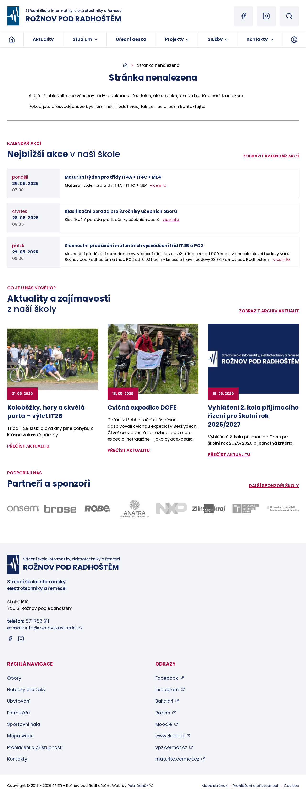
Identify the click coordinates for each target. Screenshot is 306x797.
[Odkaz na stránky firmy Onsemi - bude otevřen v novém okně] (23, 508)
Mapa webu (20, 736)
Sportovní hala (23, 724)
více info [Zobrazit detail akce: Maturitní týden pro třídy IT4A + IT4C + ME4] (158, 185)
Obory (14, 678)
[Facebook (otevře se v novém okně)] (243, 16)
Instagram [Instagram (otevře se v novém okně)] (167, 689)
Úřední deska (131, 39)
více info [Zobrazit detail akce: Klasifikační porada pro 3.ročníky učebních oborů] (171, 219)
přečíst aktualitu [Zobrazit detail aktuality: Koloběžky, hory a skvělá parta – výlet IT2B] (28, 446)
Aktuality (43, 39)
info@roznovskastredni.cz (53, 628)
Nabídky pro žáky (26, 689)
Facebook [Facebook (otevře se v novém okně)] (166, 678)
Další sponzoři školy (274, 485)
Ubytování (18, 701)
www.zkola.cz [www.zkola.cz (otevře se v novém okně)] (170, 736)
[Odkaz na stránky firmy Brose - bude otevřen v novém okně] (60, 509)
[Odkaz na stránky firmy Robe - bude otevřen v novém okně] (97, 509)
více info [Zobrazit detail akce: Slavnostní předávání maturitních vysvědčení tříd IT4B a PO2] (281, 259)
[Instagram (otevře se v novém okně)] (266, 16)
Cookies (291, 785)
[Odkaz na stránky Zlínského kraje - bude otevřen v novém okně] (208, 508)
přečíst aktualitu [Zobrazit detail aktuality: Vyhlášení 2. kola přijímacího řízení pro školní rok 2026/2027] (229, 454)
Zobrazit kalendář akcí (271, 156)
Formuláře (18, 713)
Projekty (174, 39)
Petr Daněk (137, 785)
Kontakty (257, 39)
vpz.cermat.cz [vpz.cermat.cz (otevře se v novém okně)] (171, 747)
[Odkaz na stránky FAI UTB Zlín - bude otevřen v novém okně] (283, 509)
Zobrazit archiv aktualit (269, 311)
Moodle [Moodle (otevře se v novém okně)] (163, 724)
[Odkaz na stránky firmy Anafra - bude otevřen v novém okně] (134, 508)
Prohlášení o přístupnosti (35, 747)
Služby (215, 39)
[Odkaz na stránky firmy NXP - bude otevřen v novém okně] (171, 508)
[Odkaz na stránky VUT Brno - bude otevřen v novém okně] (246, 508)
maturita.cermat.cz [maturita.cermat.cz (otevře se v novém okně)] (177, 759)
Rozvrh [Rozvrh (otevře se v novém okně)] (162, 713)
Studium (82, 39)
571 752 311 (37, 621)
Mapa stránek (215, 785)
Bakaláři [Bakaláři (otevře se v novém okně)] (164, 701)
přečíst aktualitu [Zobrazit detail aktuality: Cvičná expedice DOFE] (129, 450)
